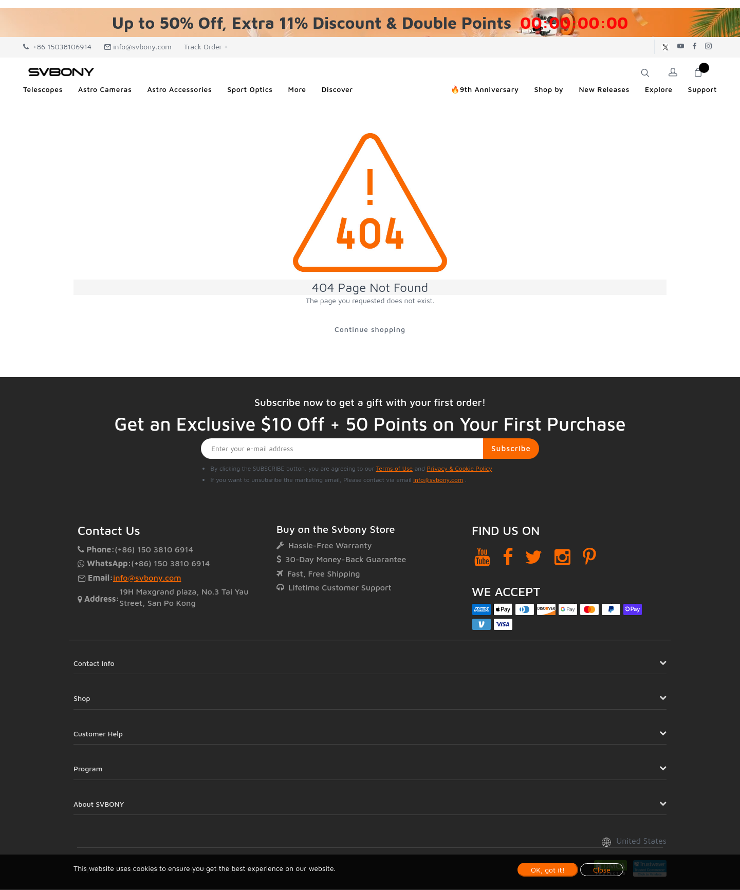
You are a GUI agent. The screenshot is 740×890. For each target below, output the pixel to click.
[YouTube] (482, 557)
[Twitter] (533, 557)
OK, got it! (548, 869)
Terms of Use (394, 469)
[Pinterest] (589, 557)
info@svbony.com (138, 46)
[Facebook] (508, 557)
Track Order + (206, 46)
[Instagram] (562, 557)
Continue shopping (370, 329)
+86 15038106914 (57, 46)
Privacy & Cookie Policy (459, 469)
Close (601, 869)
